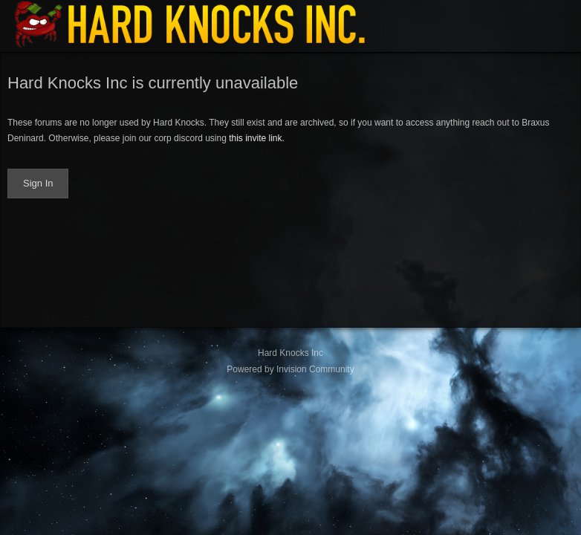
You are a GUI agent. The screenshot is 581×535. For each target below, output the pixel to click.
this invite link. (257, 138)
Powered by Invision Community (290, 369)
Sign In (38, 183)
